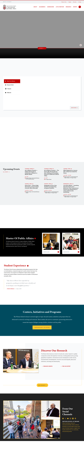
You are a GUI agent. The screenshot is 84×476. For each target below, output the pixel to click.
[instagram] (71, 418)
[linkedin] (73, 418)
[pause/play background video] (81, 45)
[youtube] (68, 418)
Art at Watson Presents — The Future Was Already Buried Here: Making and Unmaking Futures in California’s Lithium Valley (51, 173)
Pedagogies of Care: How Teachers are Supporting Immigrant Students (50, 187)
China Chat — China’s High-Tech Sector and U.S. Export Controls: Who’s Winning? (32, 187)
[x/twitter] (66, 418)
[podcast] (76, 418)
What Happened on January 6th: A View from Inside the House (70, 172)
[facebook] (63, 418)
